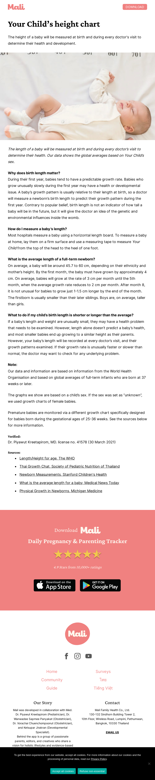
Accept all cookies (63, 771)
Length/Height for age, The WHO (47, 458)
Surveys (103, 671)
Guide (51, 688)
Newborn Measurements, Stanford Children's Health (63, 474)
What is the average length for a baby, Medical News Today (69, 483)
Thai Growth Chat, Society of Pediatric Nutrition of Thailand (70, 466)
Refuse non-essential (92, 771)
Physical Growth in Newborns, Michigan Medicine (61, 491)
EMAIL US (112, 732)
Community (52, 679)
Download (135, 7)
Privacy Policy (99, 758)
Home (51, 671)
